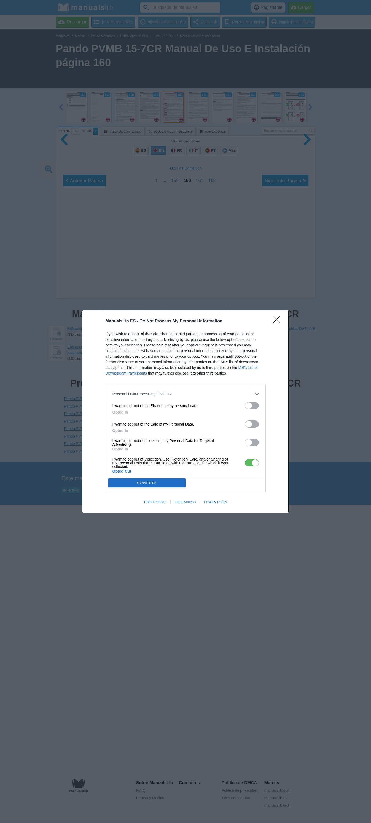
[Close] (278, 321)
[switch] (252, 405)
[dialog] (185, 411)
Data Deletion (155, 502)
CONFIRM (147, 483)
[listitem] (185, 394)
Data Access (185, 502)
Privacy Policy (215, 502)
